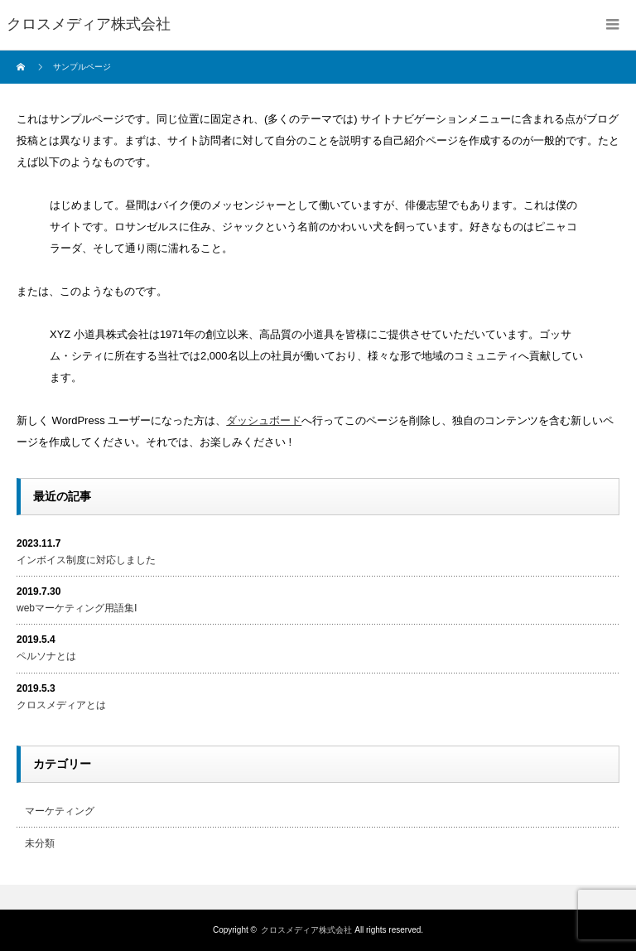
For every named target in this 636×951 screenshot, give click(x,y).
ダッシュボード (263, 420)
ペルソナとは (46, 656)
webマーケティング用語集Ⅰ (77, 608)
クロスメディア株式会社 (306, 929)
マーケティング (59, 811)
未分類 (40, 843)
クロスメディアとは (61, 705)
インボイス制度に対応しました (86, 560)
